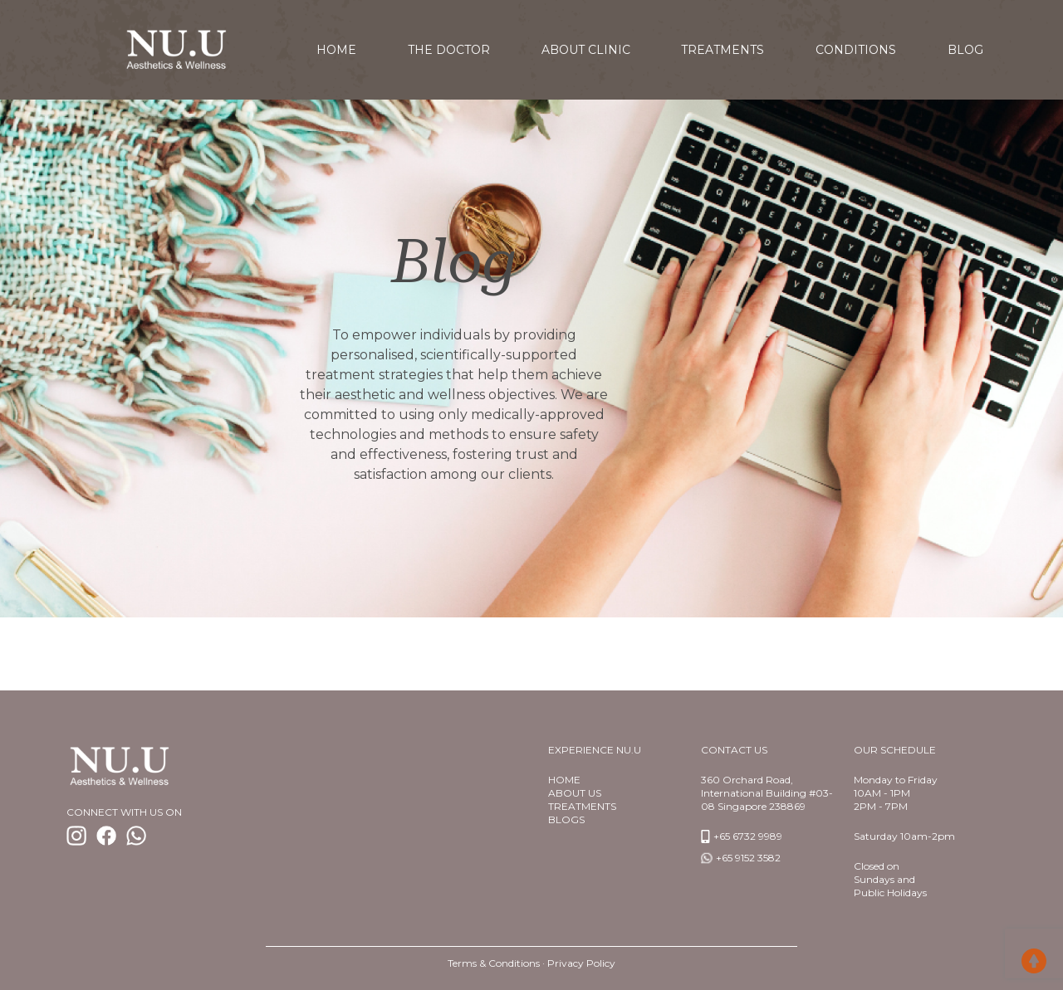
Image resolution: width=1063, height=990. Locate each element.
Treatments (722, 49)
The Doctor (449, 49)
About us (574, 793)
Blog (965, 49)
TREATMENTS (582, 806)
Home (564, 779)
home (336, 49)
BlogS (566, 819)
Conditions (856, 49)
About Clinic (585, 49)
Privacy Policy (581, 963)
